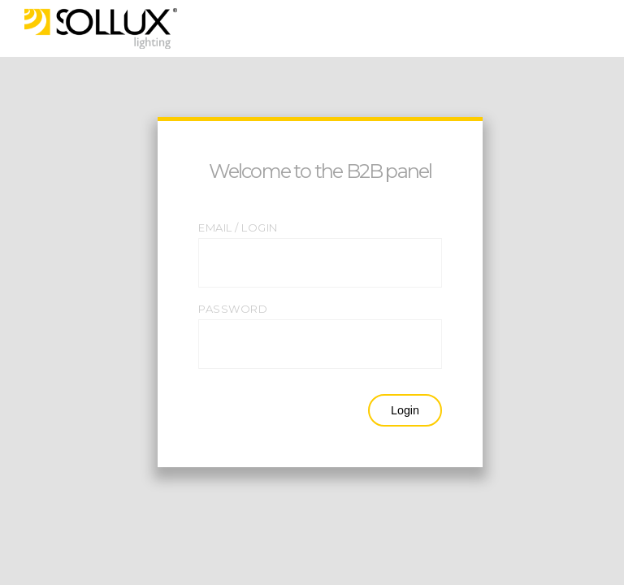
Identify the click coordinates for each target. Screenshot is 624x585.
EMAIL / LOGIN (238, 227)
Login (405, 410)
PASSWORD (232, 308)
